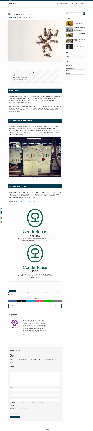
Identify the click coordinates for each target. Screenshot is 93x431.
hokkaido (43, 292)
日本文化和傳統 (71, 76)
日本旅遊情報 (71, 79)
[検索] (84, 0)
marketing (56, 292)
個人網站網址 (12, 398)
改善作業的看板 (35, 177)
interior (47, 292)
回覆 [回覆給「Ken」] (11, 362)
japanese (51, 292)
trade (60, 292)
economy (32, 292)
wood (12, 294)
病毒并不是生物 (18, 75)
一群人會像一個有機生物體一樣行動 (23, 77)
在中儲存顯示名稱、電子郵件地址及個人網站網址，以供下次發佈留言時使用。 (28, 402)
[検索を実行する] (84, 13)
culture (14, 17)
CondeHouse (12, 4)
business (10, 17)
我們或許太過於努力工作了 (21, 79)
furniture (36, 292)
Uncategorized (71, 71)
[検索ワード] (75, 13)
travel (9, 294)
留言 (11, 370)
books (10, 292)
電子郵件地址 (13, 393)
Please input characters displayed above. (18, 408)
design (28, 292)
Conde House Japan (14, 328)
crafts (22, 292)
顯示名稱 (12, 387)
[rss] (83, 0)
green (40, 292)
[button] (12, 301)
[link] (24, 334)
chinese (18, 292)
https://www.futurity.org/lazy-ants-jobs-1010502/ (24, 201)
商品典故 (69, 73)
